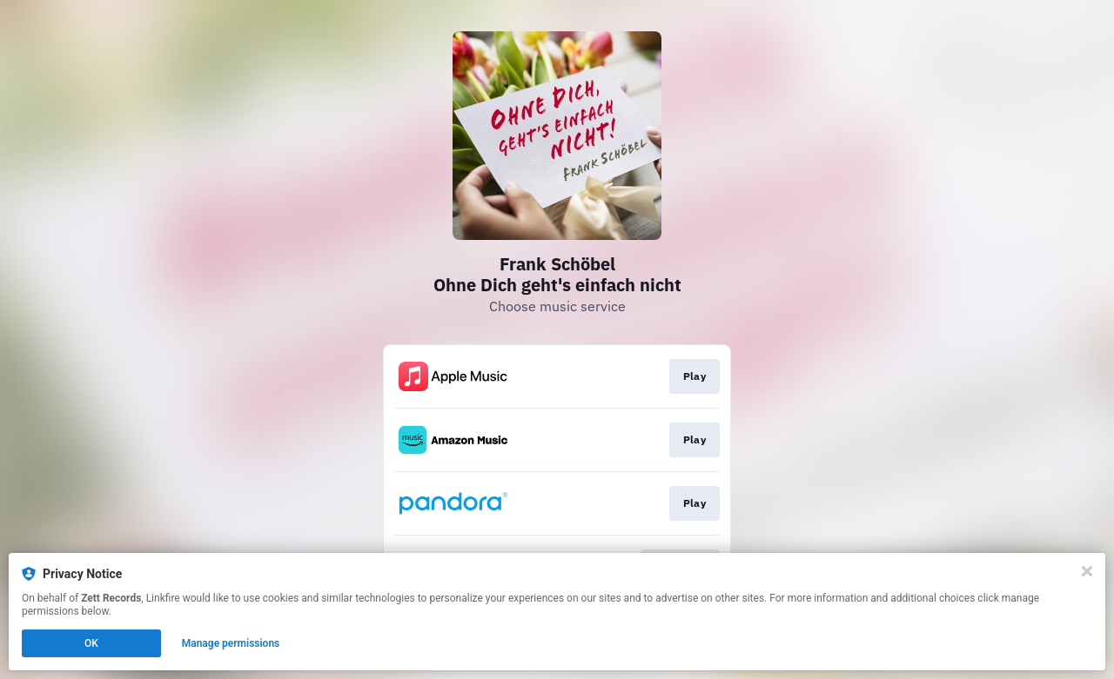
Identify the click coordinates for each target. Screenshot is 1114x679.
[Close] (1087, 571)
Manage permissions (231, 643)
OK (91, 643)
